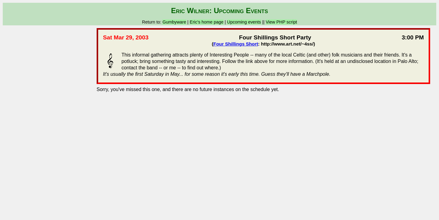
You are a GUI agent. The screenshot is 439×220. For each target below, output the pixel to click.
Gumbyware (174, 22)
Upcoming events (244, 22)
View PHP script (281, 22)
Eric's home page (206, 22)
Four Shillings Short (235, 43)
